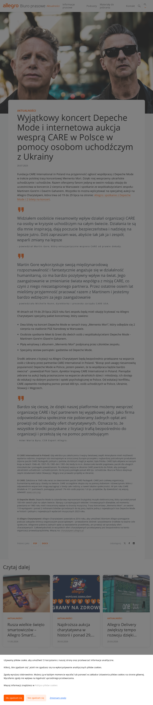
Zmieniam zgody (58, 697)
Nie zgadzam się (36, 697)
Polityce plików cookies (46, 685)
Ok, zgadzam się (14, 697)
